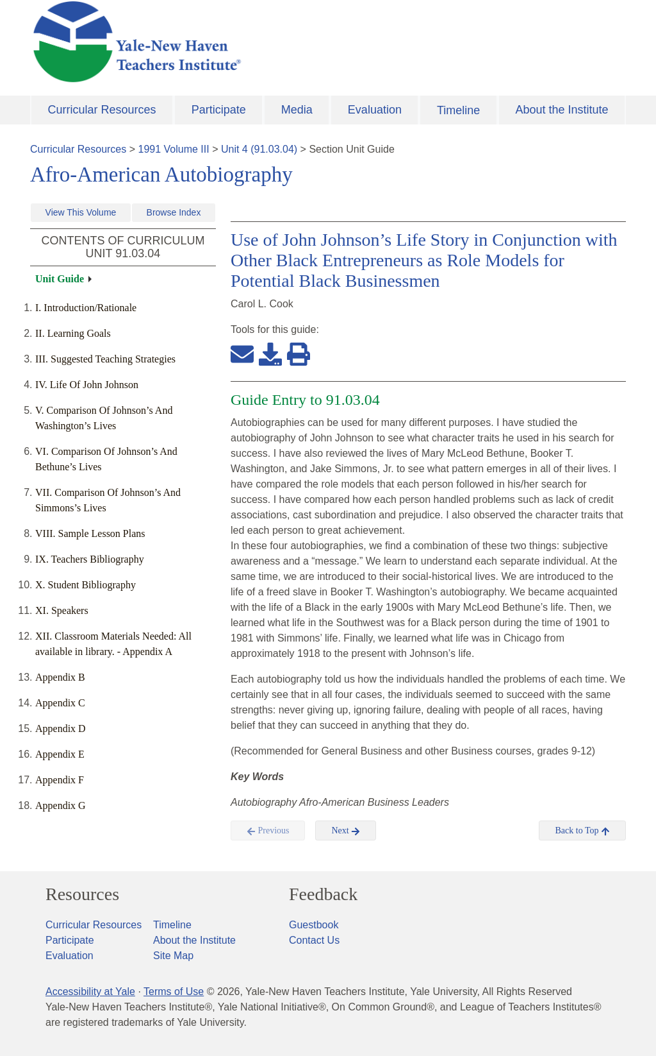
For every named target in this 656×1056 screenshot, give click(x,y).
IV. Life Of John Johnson (86, 384)
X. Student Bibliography (85, 584)
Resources (82, 894)
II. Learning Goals (73, 333)
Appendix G (60, 805)
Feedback (323, 894)
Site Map (173, 955)
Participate (219, 109)
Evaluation (375, 109)
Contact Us (314, 940)
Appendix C (60, 702)
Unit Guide (59, 278)
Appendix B (60, 677)
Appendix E (60, 754)
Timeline (458, 110)
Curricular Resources (102, 109)
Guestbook (313, 924)
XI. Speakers (61, 610)
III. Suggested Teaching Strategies (105, 358)
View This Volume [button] (81, 212)
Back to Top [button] (582, 831)
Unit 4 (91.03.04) (259, 149)
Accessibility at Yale (90, 991)
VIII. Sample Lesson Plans (90, 533)
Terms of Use (174, 991)
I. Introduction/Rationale (85, 307)
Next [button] (345, 831)
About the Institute (561, 109)
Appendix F (59, 779)
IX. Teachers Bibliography (89, 559)
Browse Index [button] (174, 212)
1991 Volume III (173, 149)
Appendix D (60, 728)
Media (297, 109)
